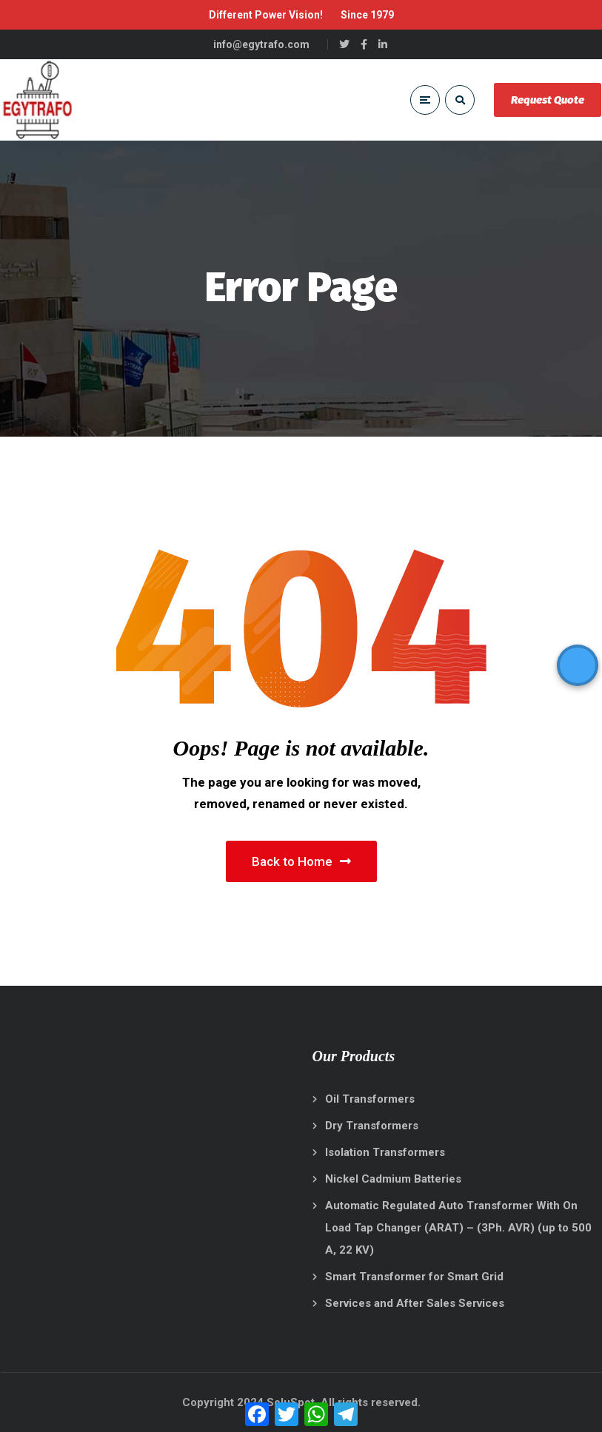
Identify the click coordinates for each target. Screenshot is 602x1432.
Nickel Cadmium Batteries (393, 1179)
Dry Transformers (371, 1125)
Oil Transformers (370, 1099)
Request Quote (547, 100)
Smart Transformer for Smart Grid (414, 1276)
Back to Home (301, 861)
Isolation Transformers (385, 1152)
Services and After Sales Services (414, 1303)
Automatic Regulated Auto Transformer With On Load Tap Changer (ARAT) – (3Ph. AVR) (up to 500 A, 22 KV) (458, 1228)
